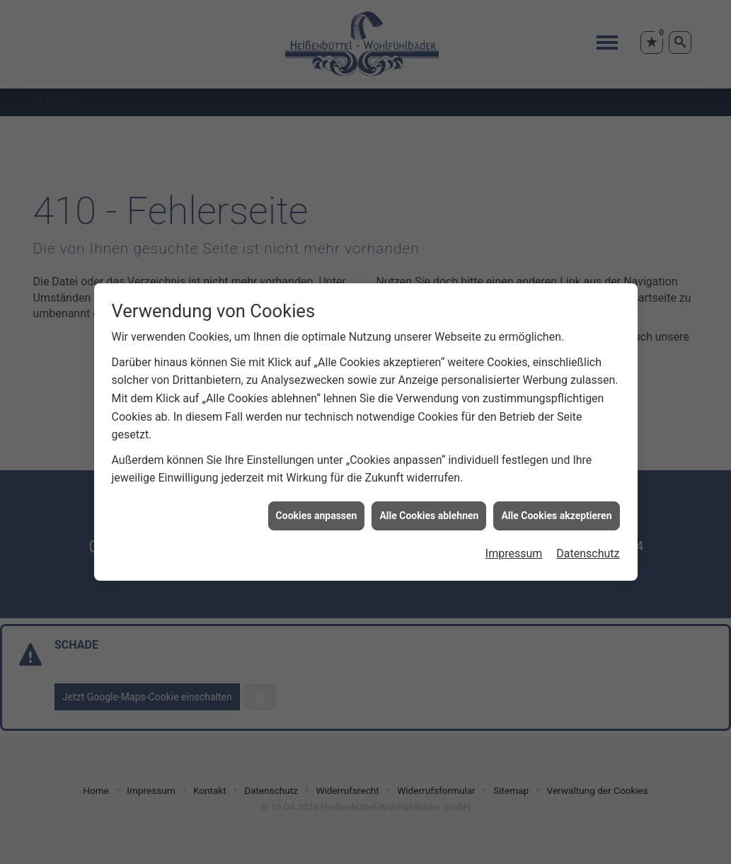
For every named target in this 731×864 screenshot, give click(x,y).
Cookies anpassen (316, 510)
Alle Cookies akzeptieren (556, 510)
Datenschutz (587, 549)
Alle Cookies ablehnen (428, 510)
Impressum (514, 549)
